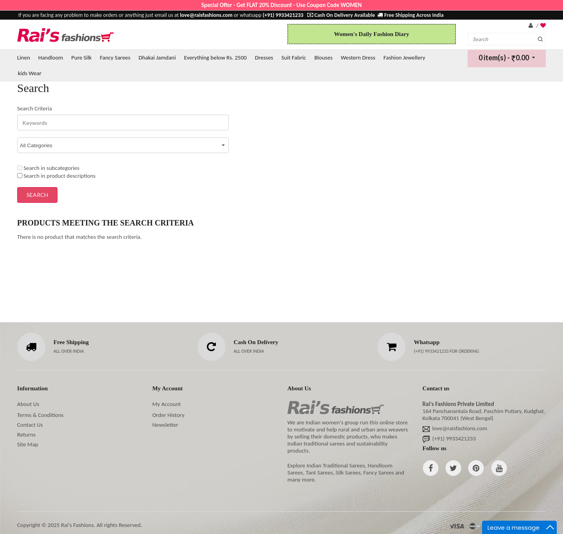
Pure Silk (81, 57)
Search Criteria (34, 108)
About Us (28, 404)
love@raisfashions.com (459, 428)
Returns (26, 434)
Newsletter (165, 424)
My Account (166, 404)
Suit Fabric (294, 57)
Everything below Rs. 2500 (215, 57)
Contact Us (30, 424)
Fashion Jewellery (404, 57)
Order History (168, 415)
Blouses (323, 57)
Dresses (264, 57)
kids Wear (29, 73)
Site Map (27, 444)
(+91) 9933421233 (432, 351)
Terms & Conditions (40, 415)
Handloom (50, 57)
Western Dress (358, 57)
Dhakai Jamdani (157, 57)
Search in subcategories (48, 167)
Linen (23, 57)
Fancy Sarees (115, 57)
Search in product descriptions (56, 175)
